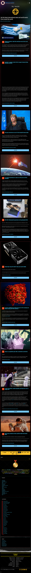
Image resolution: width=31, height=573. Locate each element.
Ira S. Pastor (5, 532)
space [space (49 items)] (17, 473)
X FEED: (11, 560)
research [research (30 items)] (13, 473)
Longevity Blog (4, 541)
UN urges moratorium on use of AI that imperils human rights (16, 132)
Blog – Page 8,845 (15, 6)
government (11, 147)
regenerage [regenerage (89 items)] (6, 473)
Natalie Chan (5, 524)
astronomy (3, 492)
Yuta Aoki (4, 517)
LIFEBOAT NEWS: (17, 557)
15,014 (13, 454)
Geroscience (3, 540)
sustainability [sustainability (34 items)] (20, 473)
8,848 (28, 452)
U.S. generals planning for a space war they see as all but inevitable (16, 178)
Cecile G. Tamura (5, 516)
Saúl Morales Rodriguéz (6, 103)
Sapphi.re (13, 569)
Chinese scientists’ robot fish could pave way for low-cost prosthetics (16, 42)
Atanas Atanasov (6, 443)
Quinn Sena (4, 504)
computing (9, 275)
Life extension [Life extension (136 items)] (16, 472)
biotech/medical (8, 53)
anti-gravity (3, 489)
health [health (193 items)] (23, 471)
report (13, 399)
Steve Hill (4, 525)
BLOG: (16, 560)
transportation (11, 234)
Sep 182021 (3, 42)
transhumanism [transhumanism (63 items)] (27, 473)
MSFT (24, 403)
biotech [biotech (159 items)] (22, 469)
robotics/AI (15, 53)
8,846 (22, 452)
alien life (3, 488)
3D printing (3, 480)
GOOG (10, 403)
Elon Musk (3, 484)
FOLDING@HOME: (10, 564)
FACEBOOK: (10, 557)
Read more (15, 56)
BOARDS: (17, 561)
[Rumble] (26, 569)
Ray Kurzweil (4, 483)
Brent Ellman (5, 527)
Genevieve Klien (6, 275)
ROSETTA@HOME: (10, 565)
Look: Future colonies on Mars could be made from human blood (16, 434)
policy (14, 408)
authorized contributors (7, 21)
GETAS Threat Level (15, 555)
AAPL (17, 403)
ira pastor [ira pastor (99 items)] (12, 472)
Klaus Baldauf (5, 515)
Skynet (3, 486)
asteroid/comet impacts (5, 491)
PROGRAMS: (17, 564)
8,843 (14, 452)
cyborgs (11, 53)
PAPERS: (17, 565)
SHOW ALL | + (3, 534)
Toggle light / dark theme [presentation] (29, 2)
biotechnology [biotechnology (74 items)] (25, 469)
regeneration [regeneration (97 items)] (10, 473)
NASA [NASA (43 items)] (25, 472)
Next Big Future (4, 543)
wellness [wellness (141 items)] (15, 474)
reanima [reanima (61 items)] (4, 473)
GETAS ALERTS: (17, 559)
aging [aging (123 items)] (3, 469)
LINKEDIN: (11, 559)
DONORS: (13, 561)
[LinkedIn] (23, 569)
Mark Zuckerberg (4, 487)
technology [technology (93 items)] (23, 473)
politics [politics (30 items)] (28, 472)
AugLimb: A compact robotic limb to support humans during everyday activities (16, 62)
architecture (3, 490)
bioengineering (9, 322)
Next (16, 454)
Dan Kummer (5, 234)
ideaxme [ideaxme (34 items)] (2, 472)
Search (29, 459)
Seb (3, 526)
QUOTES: (17, 566)
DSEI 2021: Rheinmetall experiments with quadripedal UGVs (16, 220)
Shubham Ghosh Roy (6, 503)
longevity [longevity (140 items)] (23, 472)
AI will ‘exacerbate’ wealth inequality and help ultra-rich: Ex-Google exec (17, 389)
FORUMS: (13, 566)
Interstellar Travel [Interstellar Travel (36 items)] (9, 472)
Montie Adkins (5, 531)
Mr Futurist (3, 542)
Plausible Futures (4, 544)
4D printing (3, 481)
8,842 (11, 452)
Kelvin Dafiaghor (6, 322)
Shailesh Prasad (5, 506)
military (10, 192)
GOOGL (12, 403)
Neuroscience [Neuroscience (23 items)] (27, 472)
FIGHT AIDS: (11, 562)
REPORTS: (17, 562)
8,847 (25, 452)
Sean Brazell (5, 523)
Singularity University (5, 485)
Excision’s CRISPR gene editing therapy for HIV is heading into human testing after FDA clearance (17, 308)
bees (2, 494)
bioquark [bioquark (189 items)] (19, 469)
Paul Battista (5, 507)
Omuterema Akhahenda (6, 514)
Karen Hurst (4, 511)
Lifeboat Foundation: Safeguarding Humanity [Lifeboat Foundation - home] (13, 3)
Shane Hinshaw (5, 521)
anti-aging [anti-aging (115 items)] (8, 469)
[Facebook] (19, 569)
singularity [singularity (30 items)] (16, 473)
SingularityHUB (4, 545)
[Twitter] (21, 569)
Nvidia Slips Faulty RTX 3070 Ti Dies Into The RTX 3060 (15, 267)
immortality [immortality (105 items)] (5, 472)
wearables (13, 103)
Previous (4, 452)
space (12, 192)
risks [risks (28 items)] (14, 473)
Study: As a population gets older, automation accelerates (16, 351)
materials (13, 443)
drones (13, 53)
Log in (2, 21)
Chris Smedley (5, 533)
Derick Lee (5, 53)
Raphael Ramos (5, 522)
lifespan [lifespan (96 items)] (20, 472)
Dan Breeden (5, 505)
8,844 (16, 452)
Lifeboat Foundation (6, 569)
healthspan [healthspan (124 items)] (26, 471)
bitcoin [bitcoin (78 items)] (28, 469)
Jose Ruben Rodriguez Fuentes (7, 512)
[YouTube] (24, 569)
